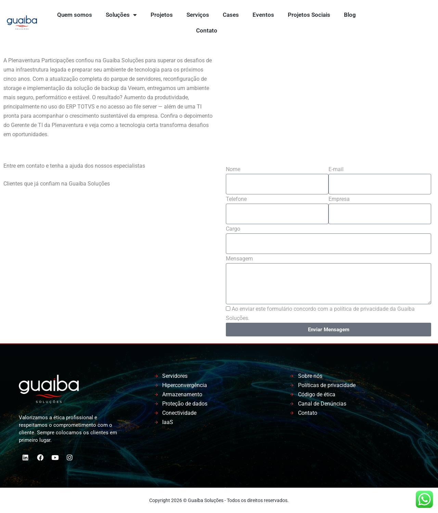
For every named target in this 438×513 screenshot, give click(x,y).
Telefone (236, 199)
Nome (233, 169)
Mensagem (239, 258)
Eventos (263, 14)
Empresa (339, 199)
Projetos (162, 14)
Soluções (121, 15)
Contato (206, 30)
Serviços (197, 14)
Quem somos (74, 14)
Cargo (233, 229)
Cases (231, 14)
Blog (350, 14)
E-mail (336, 169)
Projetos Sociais (309, 14)
